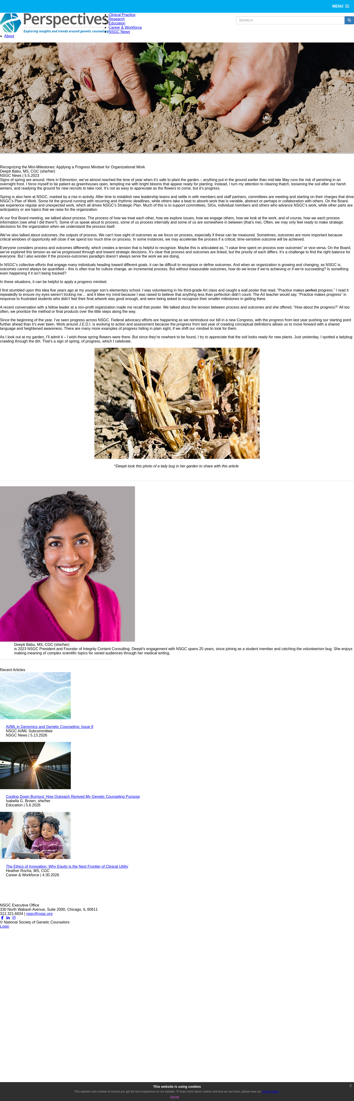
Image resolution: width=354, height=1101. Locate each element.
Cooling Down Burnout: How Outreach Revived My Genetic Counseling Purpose (73, 797)
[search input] (290, 20)
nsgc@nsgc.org (39, 914)
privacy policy (270, 1091)
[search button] (349, 20)
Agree (174, 1097)
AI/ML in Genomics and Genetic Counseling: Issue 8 (49, 727)
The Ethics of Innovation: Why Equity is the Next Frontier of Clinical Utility (67, 866)
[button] (341, 6)
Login (4, 926)
